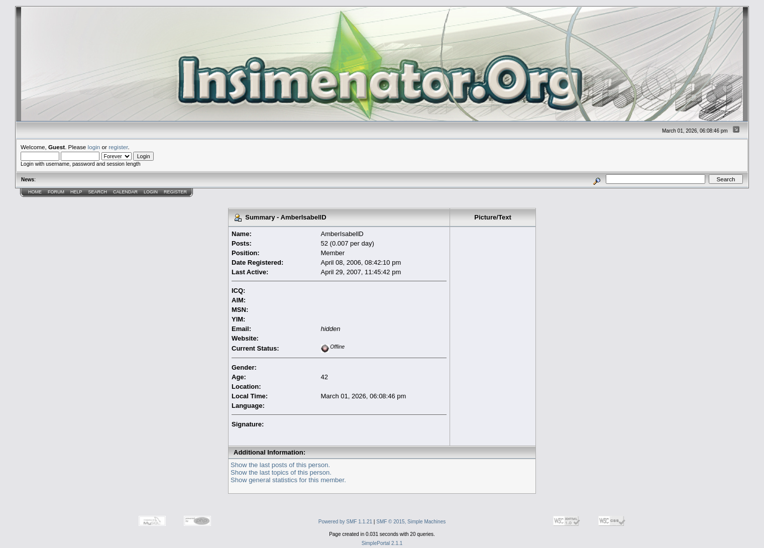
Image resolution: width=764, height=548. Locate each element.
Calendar (125, 191)
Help (76, 191)
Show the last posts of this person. (280, 465)
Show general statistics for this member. (288, 480)
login (94, 147)
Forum (56, 191)
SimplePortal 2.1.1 (382, 543)
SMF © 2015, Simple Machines (411, 521)
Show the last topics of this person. (281, 472)
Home (35, 191)
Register (175, 191)
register (118, 147)
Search (97, 191)
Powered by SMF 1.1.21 (345, 521)
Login (151, 191)
